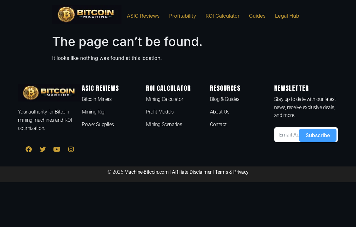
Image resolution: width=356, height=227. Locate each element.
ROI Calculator (223, 16)
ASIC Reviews (143, 16)
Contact (218, 124)
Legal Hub (287, 16)
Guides (257, 16)
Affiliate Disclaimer (192, 172)
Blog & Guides (224, 99)
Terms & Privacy (232, 172)
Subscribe (318, 135)
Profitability (182, 16)
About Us (219, 112)
